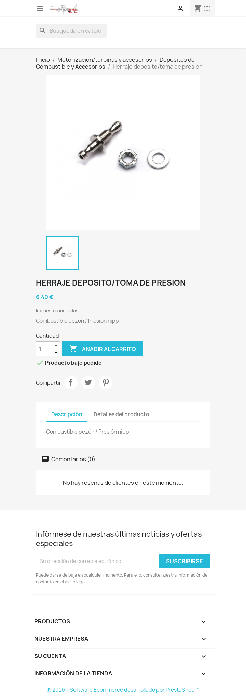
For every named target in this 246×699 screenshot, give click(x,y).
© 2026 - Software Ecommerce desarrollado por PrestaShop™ (123, 690)
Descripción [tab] (66, 414)
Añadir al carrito (102, 349)
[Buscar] (71, 31)
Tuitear (88, 382)
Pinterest (105, 382)
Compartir (71, 382)
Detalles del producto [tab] (121, 414)
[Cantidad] (44, 348)
